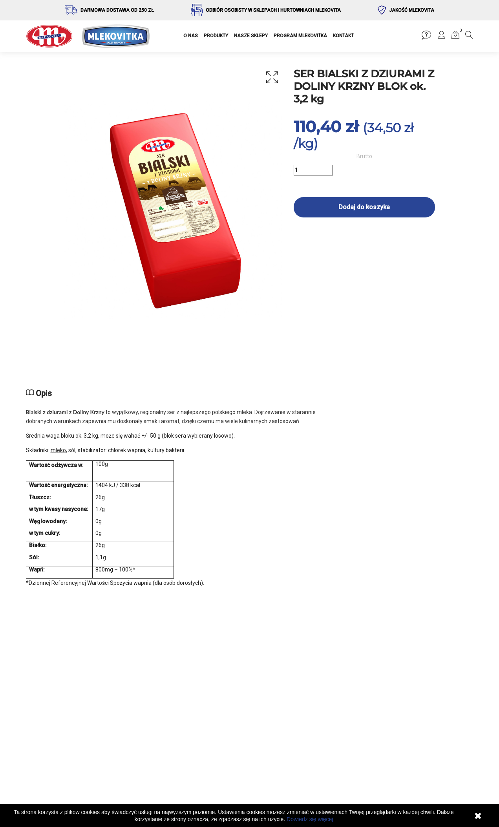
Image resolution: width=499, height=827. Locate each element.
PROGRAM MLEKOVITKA (300, 35)
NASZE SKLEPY (251, 35)
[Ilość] (313, 170)
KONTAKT (343, 35)
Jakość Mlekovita (411, 10)
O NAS (190, 35)
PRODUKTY (216, 35)
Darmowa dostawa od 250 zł (117, 10)
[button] (442, 36)
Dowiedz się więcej (310, 819)
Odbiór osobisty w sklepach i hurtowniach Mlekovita (273, 10)
